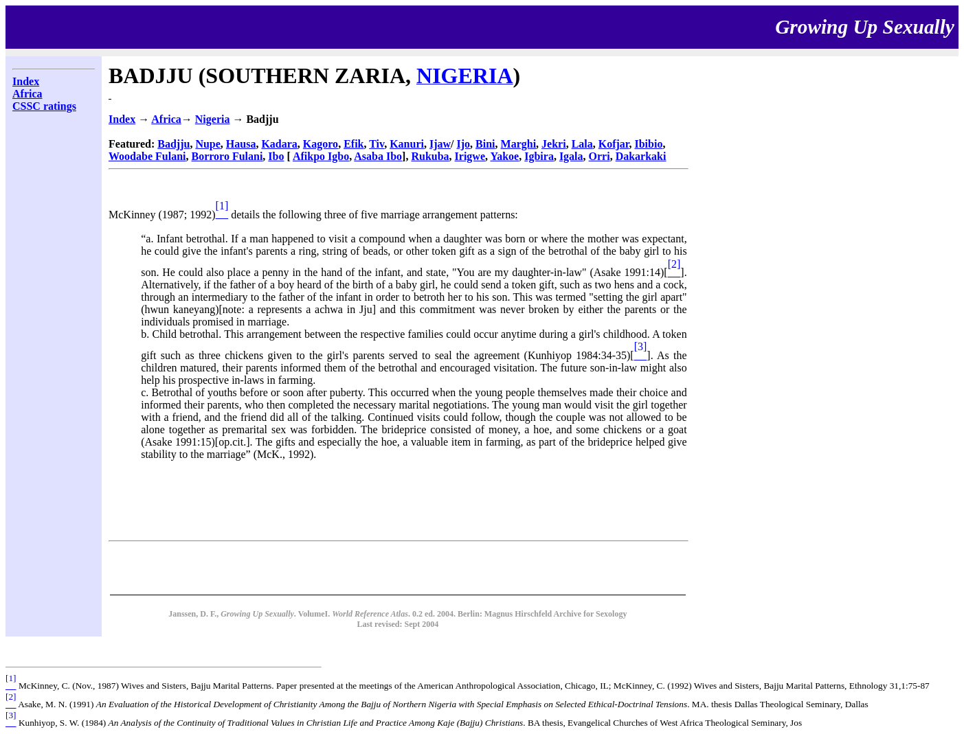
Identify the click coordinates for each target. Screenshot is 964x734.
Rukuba (430, 156)
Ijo (464, 144)
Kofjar (613, 144)
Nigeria (212, 119)
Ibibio (648, 144)
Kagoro (320, 144)
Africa (27, 94)
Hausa (241, 144)
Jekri (553, 144)
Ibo (276, 156)
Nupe (207, 144)
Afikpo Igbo (321, 156)
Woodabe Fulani (147, 156)
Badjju (173, 144)
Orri (599, 156)
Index (25, 81)
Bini (485, 144)
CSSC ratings (44, 106)
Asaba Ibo (378, 156)
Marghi (519, 144)
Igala (571, 156)
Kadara (279, 144)
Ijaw (440, 144)
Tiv (376, 144)
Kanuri (407, 144)
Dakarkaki (641, 156)
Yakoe (504, 156)
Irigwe (470, 156)
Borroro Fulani (226, 156)
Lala (582, 144)
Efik (353, 144)
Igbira (539, 156)
